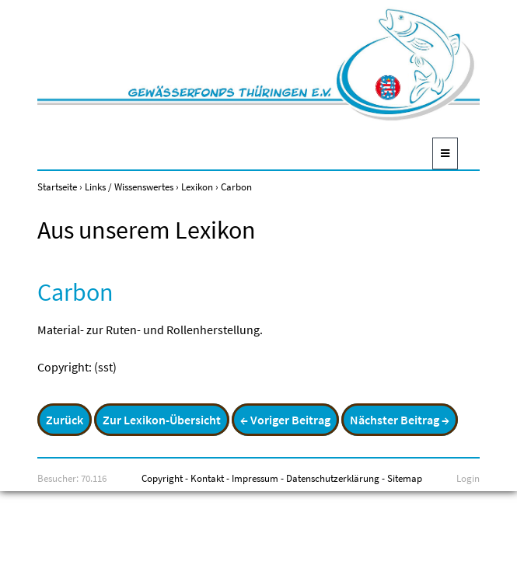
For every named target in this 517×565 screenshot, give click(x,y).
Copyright (162, 478)
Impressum (255, 478)
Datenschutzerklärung (332, 478)
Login (468, 478)
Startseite (57, 186)
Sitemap (404, 478)
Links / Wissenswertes (129, 186)
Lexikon (197, 186)
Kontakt (207, 478)
